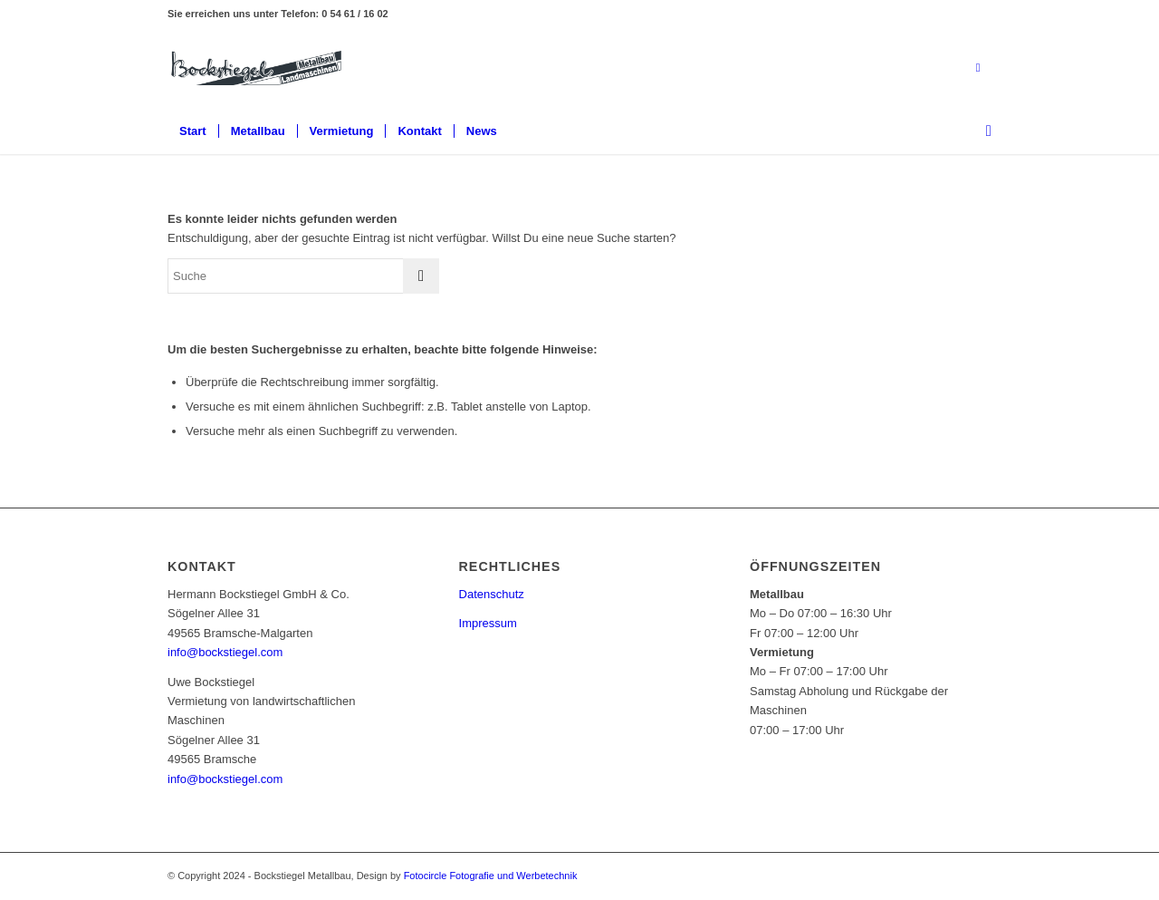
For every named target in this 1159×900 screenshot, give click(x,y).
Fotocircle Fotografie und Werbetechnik (491, 875)
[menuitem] (193, 131)
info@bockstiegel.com (225, 652)
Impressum (488, 623)
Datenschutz (491, 594)
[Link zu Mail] (977, 68)
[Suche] (982, 131)
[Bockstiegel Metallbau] (256, 68)
